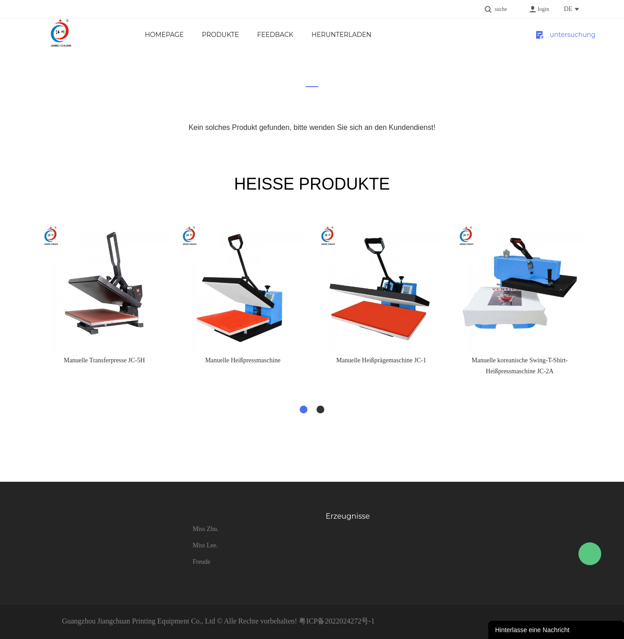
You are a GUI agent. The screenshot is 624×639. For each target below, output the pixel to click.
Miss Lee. (205, 545)
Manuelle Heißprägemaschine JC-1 (381, 360)
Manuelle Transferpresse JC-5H (104, 360)
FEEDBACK (275, 35)
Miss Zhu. (206, 529)
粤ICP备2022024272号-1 (336, 621)
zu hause (306, 89)
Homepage (164, 35)
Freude (201, 561)
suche (501, 9)
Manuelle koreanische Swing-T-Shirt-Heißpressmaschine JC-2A (520, 366)
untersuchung (564, 35)
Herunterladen (341, 35)
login (543, 9)
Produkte (220, 35)
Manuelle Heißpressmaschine (242, 360)
